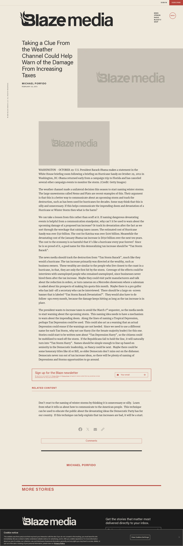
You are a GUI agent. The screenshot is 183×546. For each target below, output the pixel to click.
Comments (91, 441)
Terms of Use (65, 376)
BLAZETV (157, 20)
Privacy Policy (55, 376)
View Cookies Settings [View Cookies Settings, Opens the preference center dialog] (140, 537)
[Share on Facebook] (80, 429)
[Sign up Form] (131, 374)
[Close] (179, 537)
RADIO (156, 17)
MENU (173, 15)
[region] (91, 537)
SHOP (156, 22)
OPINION (157, 15)
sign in (164, 2)
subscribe (176, 2)
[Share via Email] (95, 429)
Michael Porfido (34, 84)
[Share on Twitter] (88, 429)
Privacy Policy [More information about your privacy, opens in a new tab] (59, 543)
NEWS (156, 13)
